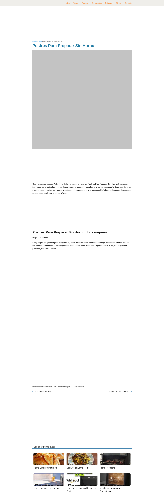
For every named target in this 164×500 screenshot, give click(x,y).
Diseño (118, 3)
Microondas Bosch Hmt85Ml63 (119, 391)
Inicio (68, 3)
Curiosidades (97, 3)
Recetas (85, 3)
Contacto (128, 3)
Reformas (108, 3)
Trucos (75, 3)
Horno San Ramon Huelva (43, 391)
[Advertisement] (82, 24)
